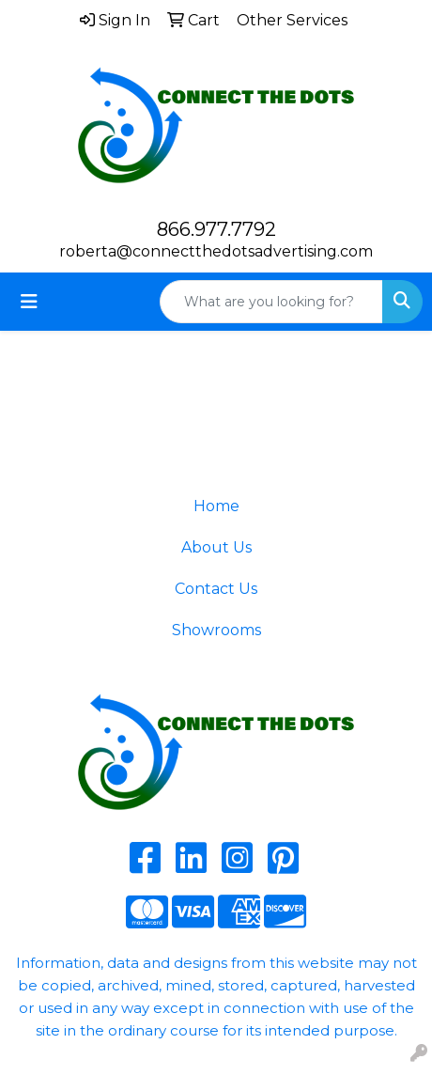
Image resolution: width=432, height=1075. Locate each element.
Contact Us (216, 589)
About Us (216, 547)
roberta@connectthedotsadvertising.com (216, 251)
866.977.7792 (216, 229)
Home (216, 506)
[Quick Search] (271, 301)
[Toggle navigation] (29, 301)
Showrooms (216, 630)
